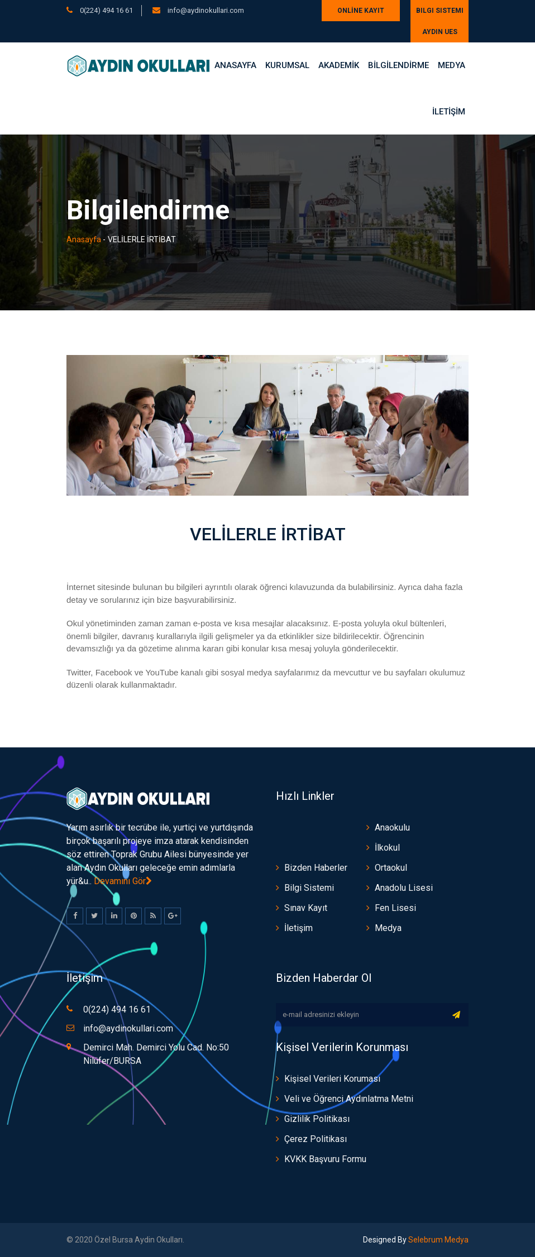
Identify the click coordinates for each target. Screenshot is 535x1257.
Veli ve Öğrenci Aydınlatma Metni (348, 1098)
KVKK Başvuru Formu (325, 1159)
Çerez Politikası (315, 1139)
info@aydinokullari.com (205, 10)
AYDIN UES (439, 32)
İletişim (298, 928)
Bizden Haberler (315, 867)
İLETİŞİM (448, 112)
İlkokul (387, 847)
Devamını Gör (123, 881)
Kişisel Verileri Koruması (332, 1078)
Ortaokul (391, 867)
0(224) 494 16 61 (106, 10)
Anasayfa (235, 65)
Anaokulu (392, 827)
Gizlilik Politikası (317, 1119)
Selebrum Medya (438, 1239)
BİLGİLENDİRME (398, 65)
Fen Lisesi (395, 908)
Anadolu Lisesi (404, 887)
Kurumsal (287, 65)
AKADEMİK (338, 65)
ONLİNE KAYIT (360, 11)
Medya (451, 65)
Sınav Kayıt (305, 908)
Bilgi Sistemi (440, 11)
